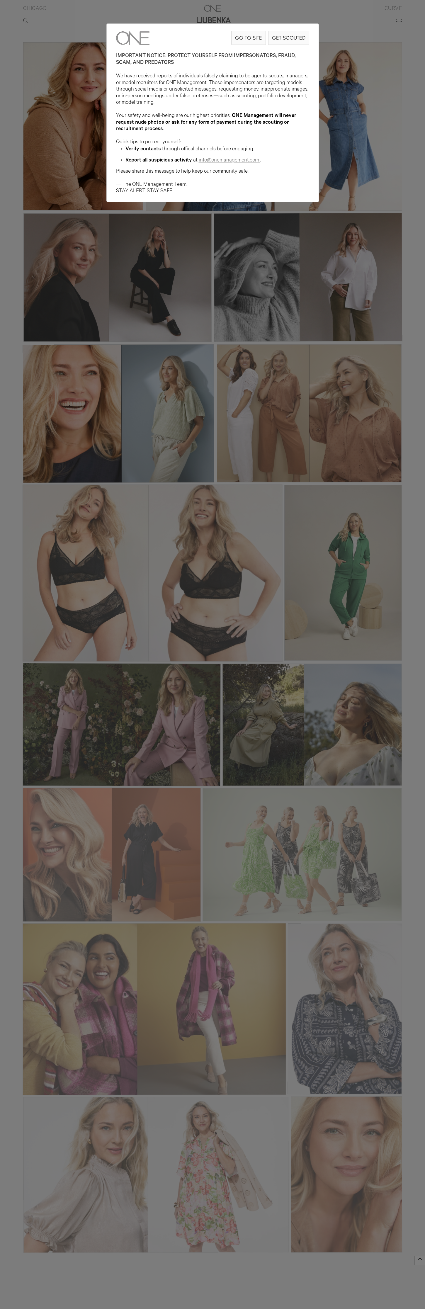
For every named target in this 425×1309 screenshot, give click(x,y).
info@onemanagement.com (229, 161)
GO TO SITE (248, 38)
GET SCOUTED (288, 38)
